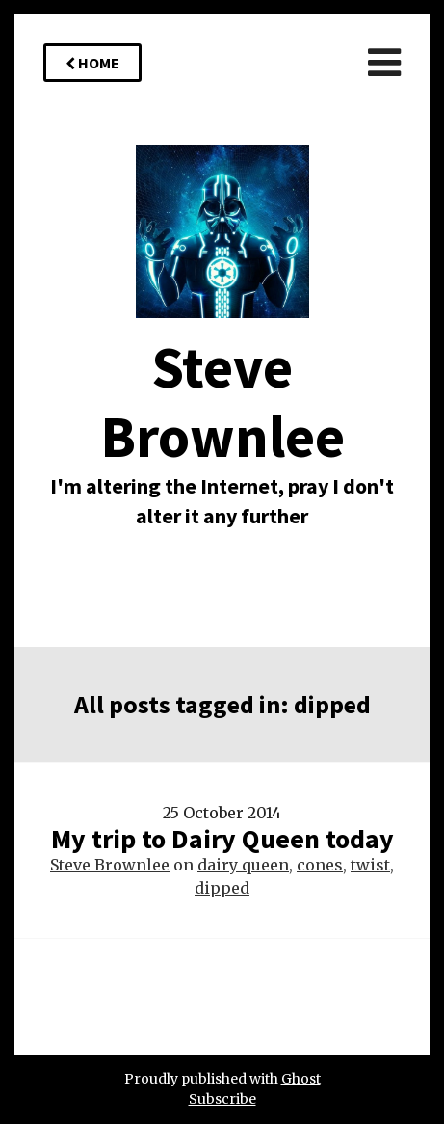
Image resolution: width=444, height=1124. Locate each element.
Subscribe (222, 1099)
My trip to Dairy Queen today (222, 838)
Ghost (301, 1078)
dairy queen (243, 864)
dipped (222, 887)
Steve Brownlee (110, 864)
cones (320, 864)
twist (370, 864)
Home (92, 62)
